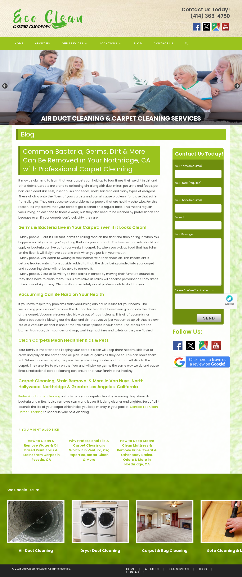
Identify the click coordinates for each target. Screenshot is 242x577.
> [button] (237, 86)
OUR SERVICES (179, 569)
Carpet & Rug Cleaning (165, 550)
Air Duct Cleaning (36, 550)
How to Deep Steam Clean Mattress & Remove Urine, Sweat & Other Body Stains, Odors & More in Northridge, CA (137, 453)
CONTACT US (135, 572)
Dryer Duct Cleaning (100, 550)
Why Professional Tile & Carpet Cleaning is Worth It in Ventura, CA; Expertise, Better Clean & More (89, 450)
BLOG (203, 569)
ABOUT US (152, 569)
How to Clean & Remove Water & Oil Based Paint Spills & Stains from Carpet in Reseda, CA (41, 450)
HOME (130, 569)
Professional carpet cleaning (39, 396)
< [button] (5, 86)
